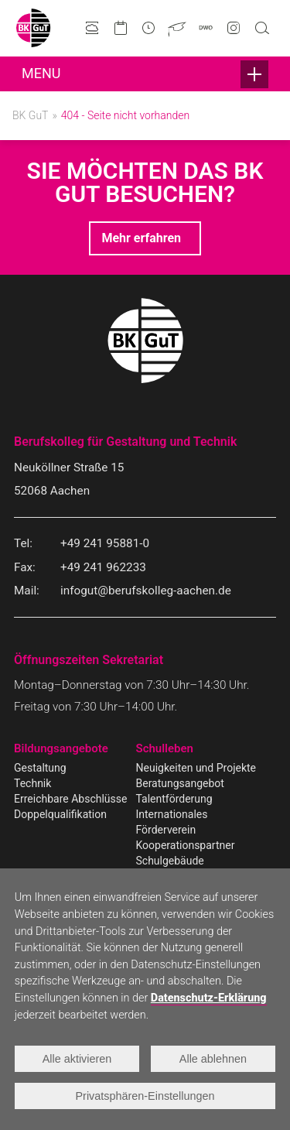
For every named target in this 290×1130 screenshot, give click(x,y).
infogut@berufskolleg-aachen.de (145, 591)
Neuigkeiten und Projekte (196, 768)
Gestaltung (40, 768)
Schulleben (164, 748)
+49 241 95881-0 (104, 543)
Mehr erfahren (141, 238)
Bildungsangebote (61, 748)
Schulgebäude (170, 860)
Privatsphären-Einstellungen (145, 1096)
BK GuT (30, 115)
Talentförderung (174, 799)
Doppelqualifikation (60, 814)
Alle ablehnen (213, 1059)
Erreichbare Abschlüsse (70, 799)
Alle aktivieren (77, 1059)
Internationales (172, 814)
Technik (32, 783)
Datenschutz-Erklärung (209, 998)
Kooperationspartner (185, 845)
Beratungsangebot (180, 783)
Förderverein (166, 830)
